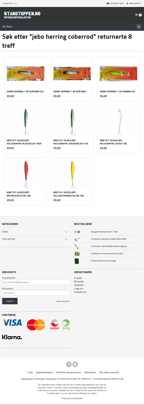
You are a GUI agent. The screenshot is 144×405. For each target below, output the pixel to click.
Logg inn (78, 288)
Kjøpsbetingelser (44, 373)
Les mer (64, 394)
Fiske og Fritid (8, 239)
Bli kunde (79, 281)
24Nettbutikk (77, 399)
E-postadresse (8, 278)
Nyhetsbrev (90, 373)
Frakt (30, 373)
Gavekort (79, 285)
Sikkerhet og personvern (68, 373)
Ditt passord (7, 288)
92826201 (86, 379)
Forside (78, 278)
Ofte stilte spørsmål (109, 373)
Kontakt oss (80, 292)
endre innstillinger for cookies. (84, 394)
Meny (7, 26)
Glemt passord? (63, 301)
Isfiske (5, 232)
